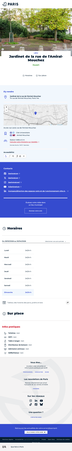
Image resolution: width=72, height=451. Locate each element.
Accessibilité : (27, 439)
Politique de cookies (63, 439)
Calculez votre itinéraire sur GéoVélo (23, 142)
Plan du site (36, 442)
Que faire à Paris (17, 447)
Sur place (41, 75)
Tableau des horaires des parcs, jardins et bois (25, 303)
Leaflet (50, 124)
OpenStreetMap (60, 124)
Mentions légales (7, 439)
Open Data (51, 439)
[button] (35, 113)
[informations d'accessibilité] (15, 156)
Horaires (27, 75)
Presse (44, 439)
